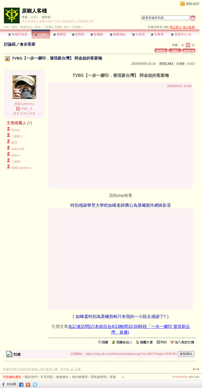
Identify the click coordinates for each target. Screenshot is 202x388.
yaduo (34, 17)
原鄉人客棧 (34, 11)
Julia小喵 (17, 149)
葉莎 (14, 143)
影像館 (96, 34)
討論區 (40, 34)
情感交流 (26, 27)
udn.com (193, 377)
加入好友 (29, 113)
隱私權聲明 (99, 377)
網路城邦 (192, 4)
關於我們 (31, 377)
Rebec (15, 130)
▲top (195, 369)
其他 (37, 27)
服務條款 (62, 377)
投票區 (78, 34)
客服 (113, 377)
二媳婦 (15, 161)
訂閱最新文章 (85, 21)
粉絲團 (11, 384)
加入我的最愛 (65, 21)
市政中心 (181, 34)
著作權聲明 (80, 377)
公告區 (138, 34)
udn (6, 27)
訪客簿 (157, 34)
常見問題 (46, 377)
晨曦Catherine (24, 104)
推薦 (191, 64)
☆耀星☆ (17, 136)
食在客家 (27, 44)
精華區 (59, 34)
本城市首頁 (17, 34)
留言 (16, 113)
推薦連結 (118, 34)
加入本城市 (29, 21)
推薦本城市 (46, 21)
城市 (14, 27)
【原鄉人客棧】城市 (56, 27)
